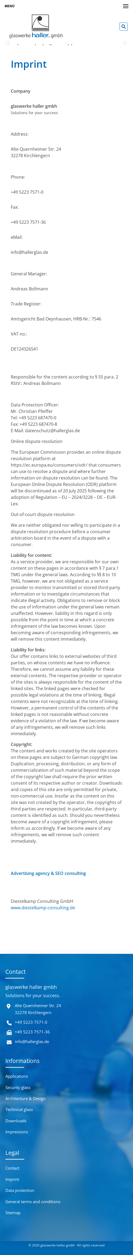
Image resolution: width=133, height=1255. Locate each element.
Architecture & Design (25, 1098)
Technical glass (19, 1109)
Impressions (16, 1131)
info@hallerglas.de (32, 1041)
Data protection (19, 1190)
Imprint (12, 1179)
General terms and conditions (32, 1201)
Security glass (17, 1087)
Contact (12, 1168)
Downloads (15, 1120)
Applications (16, 1076)
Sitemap (12, 1212)
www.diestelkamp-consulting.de (43, 908)
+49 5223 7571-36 (32, 1031)
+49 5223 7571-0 (31, 1022)
